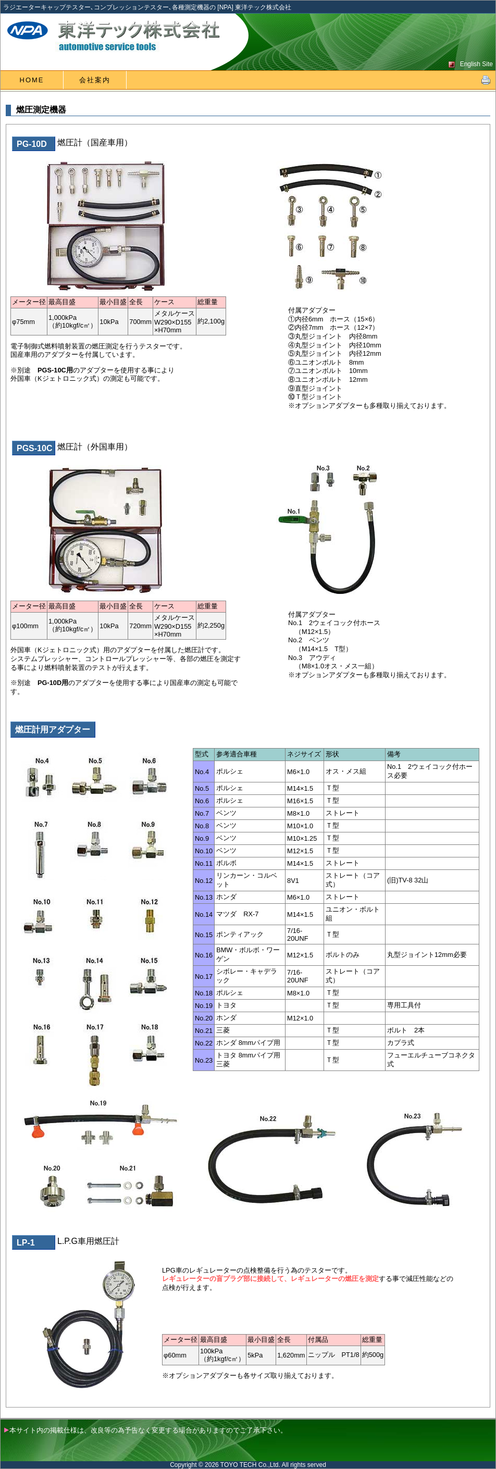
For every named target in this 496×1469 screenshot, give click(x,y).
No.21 (204, 1031)
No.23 (204, 1060)
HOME (32, 80)
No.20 (204, 1018)
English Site (476, 64)
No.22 (204, 1043)
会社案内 (94, 80)
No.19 (204, 1006)
